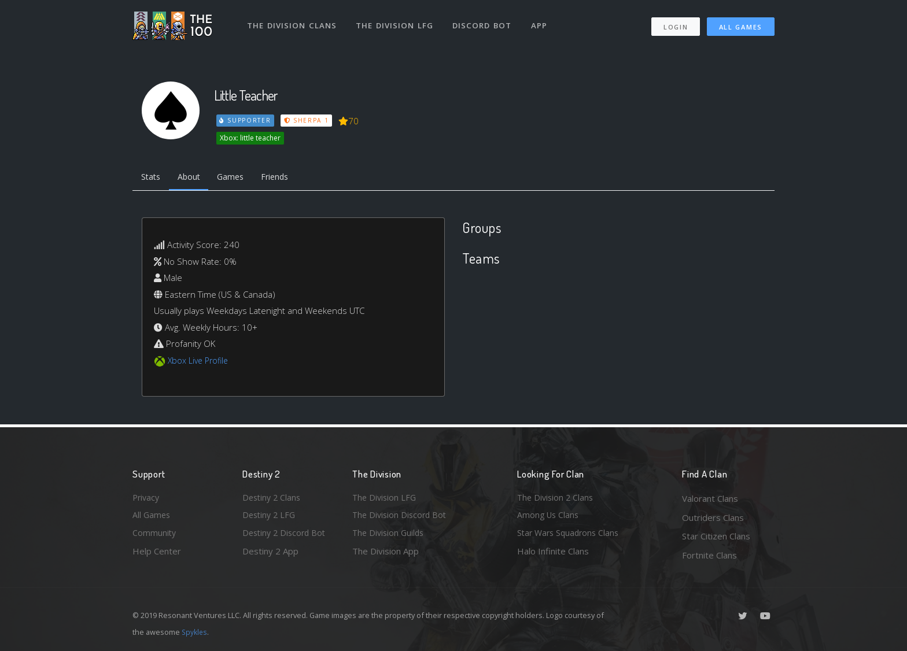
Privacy (146, 498)
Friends (285, 178)
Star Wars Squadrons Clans (570, 536)
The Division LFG (395, 22)
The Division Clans (292, 22)
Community (154, 536)
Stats (152, 178)
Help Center (156, 555)
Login (675, 23)
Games (237, 178)
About (193, 178)
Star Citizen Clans (716, 536)
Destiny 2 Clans (273, 498)
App (541, 22)
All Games (740, 23)
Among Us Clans (549, 517)
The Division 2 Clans (556, 498)
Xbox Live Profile (200, 362)
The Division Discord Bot (401, 517)
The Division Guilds (389, 536)
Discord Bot (484, 22)
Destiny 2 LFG (270, 517)
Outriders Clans (713, 517)
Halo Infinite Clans (553, 555)
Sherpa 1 (307, 120)
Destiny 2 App (270, 555)
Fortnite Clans (709, 555)
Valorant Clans (710, 498)
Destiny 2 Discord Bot (286, 536)
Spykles (195, 632)
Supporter (246, 120)
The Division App (385, 555)
